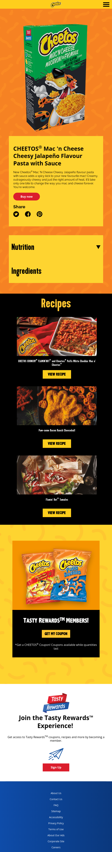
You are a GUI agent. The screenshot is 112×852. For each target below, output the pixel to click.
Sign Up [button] (56, 767)
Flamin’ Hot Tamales (57, 500)
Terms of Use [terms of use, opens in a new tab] (53, 830)
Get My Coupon (56, 633)
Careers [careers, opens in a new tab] (51, 848)
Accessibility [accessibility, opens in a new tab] (52, 818)
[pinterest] (39, 216)
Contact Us (56, 799)
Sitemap (56, 811)
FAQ (56, 805)
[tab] (106, 5)
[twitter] (17, 216)
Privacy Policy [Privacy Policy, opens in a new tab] (53, 824)
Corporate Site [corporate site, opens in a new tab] (53, 842)
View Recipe (57, 374)
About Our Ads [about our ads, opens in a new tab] (53, 836)
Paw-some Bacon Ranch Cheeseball (57, 430)
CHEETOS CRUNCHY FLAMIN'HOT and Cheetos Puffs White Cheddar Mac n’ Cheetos (57, 363)
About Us (56, 793)
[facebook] (28, 216)
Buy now (27, 197)
